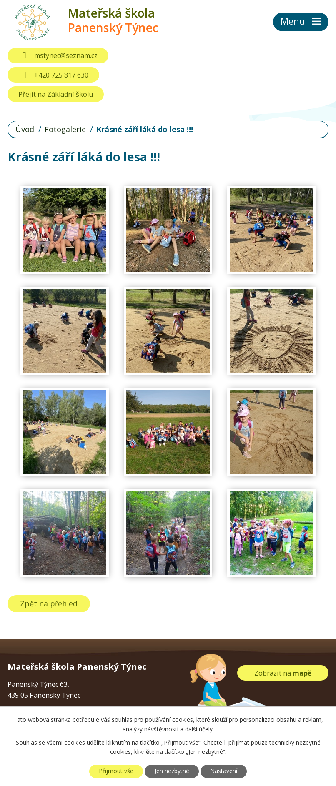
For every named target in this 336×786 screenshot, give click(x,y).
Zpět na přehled (49, 603)
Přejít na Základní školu (55, 94)
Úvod (24, 129)
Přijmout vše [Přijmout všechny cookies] (115, 771)
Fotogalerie (65, 129)
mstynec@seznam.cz (57, 55)
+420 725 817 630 (53, 75)
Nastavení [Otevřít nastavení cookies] (224, 771)
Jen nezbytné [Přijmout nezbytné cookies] (172, 771)
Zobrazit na (283, 672)
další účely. (199, 729)
